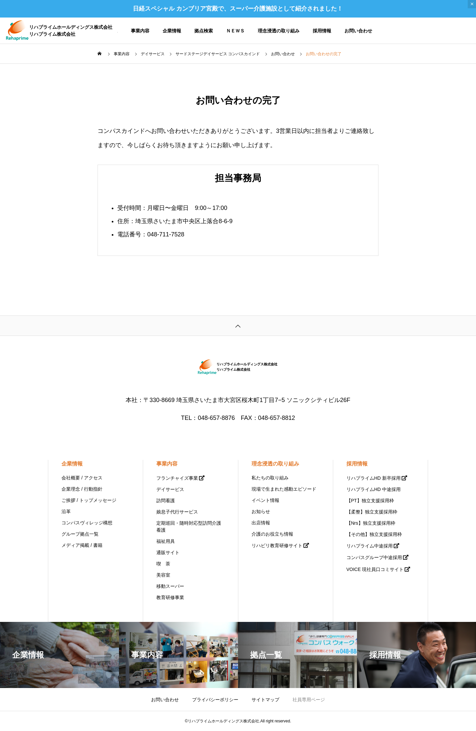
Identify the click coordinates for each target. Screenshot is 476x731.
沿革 (66, 511)
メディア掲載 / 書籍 (81, 545)
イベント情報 (265, 500)
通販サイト (167, 552)
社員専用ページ (309, 699)
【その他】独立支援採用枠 (374, 534)
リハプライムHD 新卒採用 (373, 478)
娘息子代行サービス (177, 511)
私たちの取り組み (270, 477)
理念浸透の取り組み (278, 30)
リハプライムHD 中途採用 (373, 489)
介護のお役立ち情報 (272, 534)
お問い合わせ (358, 30)
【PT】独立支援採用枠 (370, 500)
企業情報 (172, 30)
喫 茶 (163, 563)
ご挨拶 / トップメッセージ (88, 500)
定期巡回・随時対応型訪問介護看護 (188, 526)
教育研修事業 (170, 597)
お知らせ (261, 511)
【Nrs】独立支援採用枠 (370, 523)
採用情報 (322, 30)
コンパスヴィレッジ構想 (86, 522)
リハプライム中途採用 (369, 545)
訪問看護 (165, 500)
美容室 (163, 575)
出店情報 (261, 522)
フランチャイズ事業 (177, 478)
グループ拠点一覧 (80, 534)
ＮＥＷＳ (235, 30)
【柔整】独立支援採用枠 (371, 511)
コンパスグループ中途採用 (374, 557)
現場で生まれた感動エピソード (284, 489)
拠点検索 (203, 30)
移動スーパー (170, 586)
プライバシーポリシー (215, 699)
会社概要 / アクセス (81, 477)
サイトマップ (265, 699)
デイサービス (170, 489)
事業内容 (140, 30)
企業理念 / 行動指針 (81, 489)
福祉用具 (165, 541)
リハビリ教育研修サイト (277, 545)
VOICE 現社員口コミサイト (375, 569)
